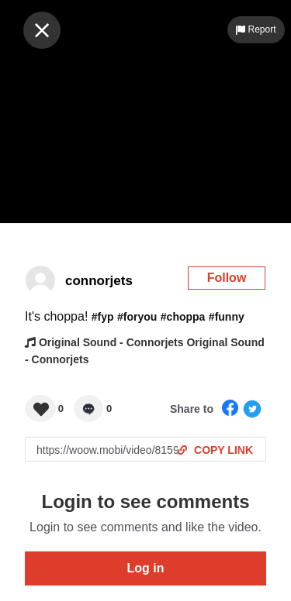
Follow (227, 277)
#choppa (183, 317)
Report (255, 29)
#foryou (137, 317)
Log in (146, 568)
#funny (226, 317)
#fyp (103, 317)
